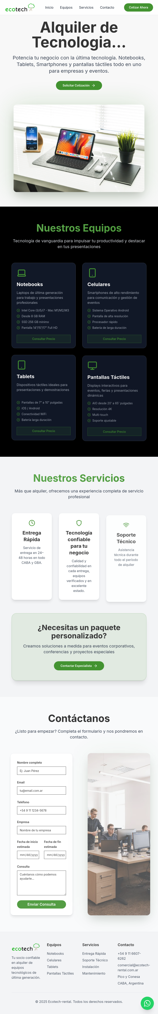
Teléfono (19, 802)
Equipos (66, 7)
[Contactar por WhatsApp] (147, 1003)
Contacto (107, 7)
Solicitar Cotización (79, 86)
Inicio (49, 7)
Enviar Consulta (38, 904)
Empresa (19, 822)
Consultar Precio (43, 343)
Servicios (86, 7)
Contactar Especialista (79, 666)
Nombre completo (25, 762)
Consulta (19, 866)
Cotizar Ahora (138, 7)
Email (17, 782)
